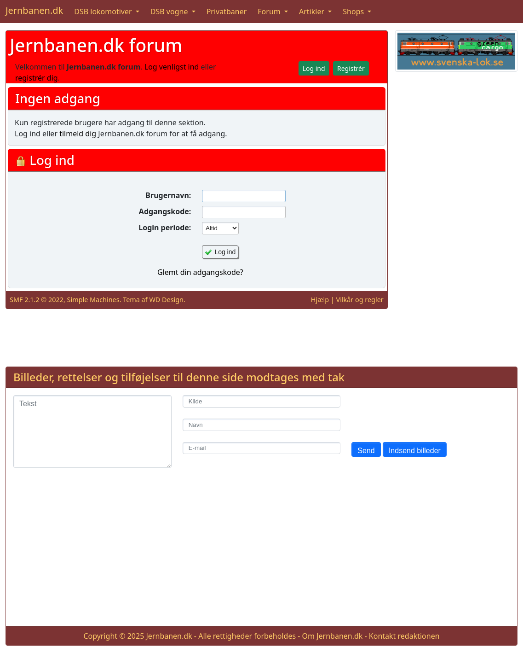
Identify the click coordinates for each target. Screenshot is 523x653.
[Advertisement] (456, 217)
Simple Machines (93, 299)
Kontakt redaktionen (404, 636)
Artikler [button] (312, 11)
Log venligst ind (171, 67)
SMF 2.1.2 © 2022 (36, 299)
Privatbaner (227, 11)
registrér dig (36, 78)
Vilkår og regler (360, 299)
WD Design (166, 299)
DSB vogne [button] (170, 11)
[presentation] (421, 413)
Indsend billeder (415, 451)
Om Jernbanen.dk (332, 636)
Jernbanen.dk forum (96, 45)
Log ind (225, 252)
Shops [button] (354, 11)
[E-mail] (262, 448)
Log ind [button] (314, 68)
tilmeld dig (77, 133)
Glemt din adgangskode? (200, 272)
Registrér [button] (351, 68)
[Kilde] (262, 401)
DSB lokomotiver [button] (104, 11)
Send (365, 451)
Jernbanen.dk (34, 10)
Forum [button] (270, 11)
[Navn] (262, 425)
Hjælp (320, 299)
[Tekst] (92, 431)
